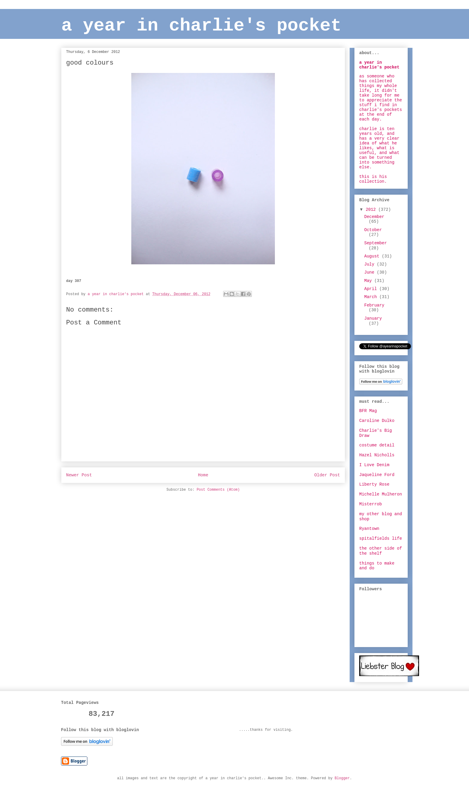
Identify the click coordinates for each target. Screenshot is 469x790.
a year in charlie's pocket (201, 26)
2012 (372, 209)
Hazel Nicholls (377, 455)
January (373, 318)
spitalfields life (380, 538)
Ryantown (369, 528)
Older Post (327, 475)
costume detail (377, 445)
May (369, 280)
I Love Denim (374, 465)
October (373, 230)
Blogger (342, 778)
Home (203, 475)
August (373, 256)
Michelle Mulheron (380, 494)
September (375, 243)
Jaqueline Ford (377, 474)
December (374, 216)
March (371, 297)
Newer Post (79, 475)
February (374, 305)
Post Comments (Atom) (218, 490)
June (370, 272)
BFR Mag (368, 410)
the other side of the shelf (380, 551)
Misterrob (370, 504)
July (370, 264)
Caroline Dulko (377, 420)
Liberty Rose (374, 484)
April (371, 288)
